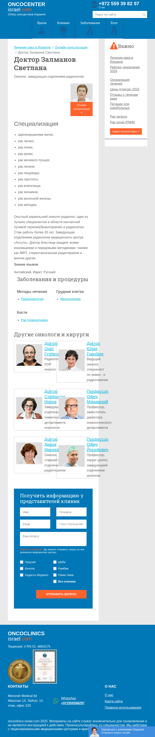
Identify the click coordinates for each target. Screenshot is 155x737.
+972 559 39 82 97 (119, 3)
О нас (102, 7)
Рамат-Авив (66, 575)
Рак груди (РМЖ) (122, 122)
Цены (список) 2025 (124, 89)
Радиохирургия (32, 299)
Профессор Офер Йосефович (97, 444)
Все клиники (67, 581)
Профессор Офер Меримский (97, 396)
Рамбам (63, 568)
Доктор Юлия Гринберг (95, 348)
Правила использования (123, 707)
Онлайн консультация (81, 109)
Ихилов (30, 568)
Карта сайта (114, 701)
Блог (114, 28)
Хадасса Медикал (36, 575)
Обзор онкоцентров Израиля (26, 9)
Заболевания (90, 28)
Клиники (63, 28)
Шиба (61, 562)
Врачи (41, 28)
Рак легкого (118, 116)
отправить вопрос (61, 594)
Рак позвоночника (34, 320)
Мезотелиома (70, 299)
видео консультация (126, 131)
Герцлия (30, 562)
